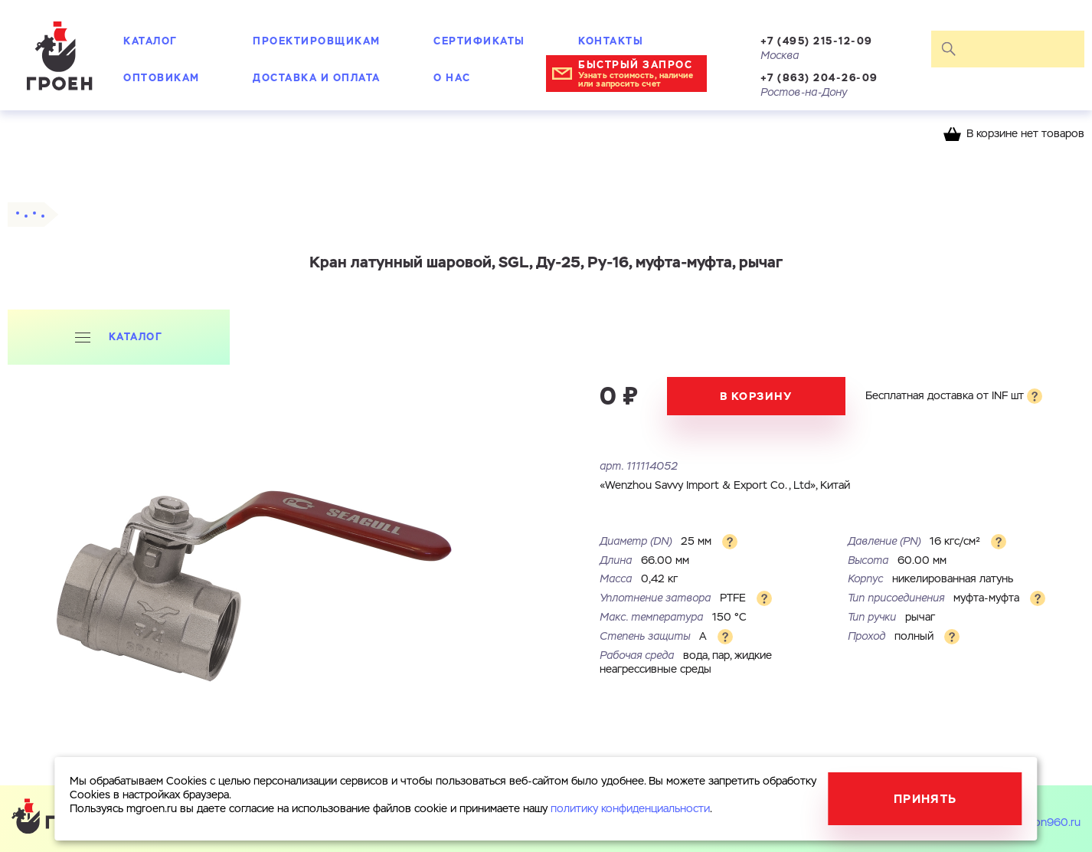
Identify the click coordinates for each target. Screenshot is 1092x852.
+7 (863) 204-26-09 (819, 77)
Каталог (150, 41)
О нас (452, 77)
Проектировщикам (317, 41)
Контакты (610, 41)
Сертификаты (479, 41)
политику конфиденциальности (630, 809)
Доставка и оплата (317, 77)
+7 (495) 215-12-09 (816, 41)
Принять (925, 798)
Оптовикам (161, 77)
